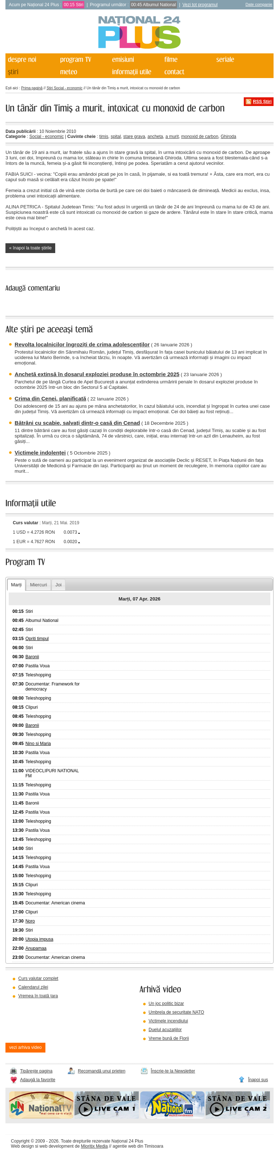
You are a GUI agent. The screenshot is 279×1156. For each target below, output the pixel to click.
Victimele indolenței (40, 452)
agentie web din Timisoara (138, 1146)
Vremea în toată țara (38, 995)
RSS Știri (262, 101)
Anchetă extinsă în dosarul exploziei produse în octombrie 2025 (97, 374)
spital (116, 136)
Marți (16, 584)
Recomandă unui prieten (101, 1071)
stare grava (134, 136)
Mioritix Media (94, 1146)
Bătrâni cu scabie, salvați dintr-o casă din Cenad (77, 423)
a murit (172, 136)
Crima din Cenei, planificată (50, 398)
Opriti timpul (37, 638)
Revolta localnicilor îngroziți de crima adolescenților (82, 344)
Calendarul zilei (33, 987)
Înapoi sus (258, 1079)
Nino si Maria (38, 743)
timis (103, 136)
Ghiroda (228, 136)
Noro (30, 921)
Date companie (259, 4)
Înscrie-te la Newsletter (173, 1071)
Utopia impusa (39, 939)
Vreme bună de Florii (169, 1038)
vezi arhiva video (25, 1047)
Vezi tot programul (200, 4)
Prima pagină (32, 88)
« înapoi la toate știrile (30, 248)
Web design (22, 1146)
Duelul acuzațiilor (165, 1029)
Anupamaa (35, 948)
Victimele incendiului (168, 1020)
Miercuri (38, 584)
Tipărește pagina (36, 1071)
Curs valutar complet (38, 978)
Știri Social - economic (64, 88)
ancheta (155, 136)
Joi (59, 584)
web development (57, 1146)
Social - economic (46, 136)
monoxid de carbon (199, 136)
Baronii (32, 656)
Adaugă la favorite (37, 1079)
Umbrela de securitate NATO (176, 1012)
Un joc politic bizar (166, 1003)
